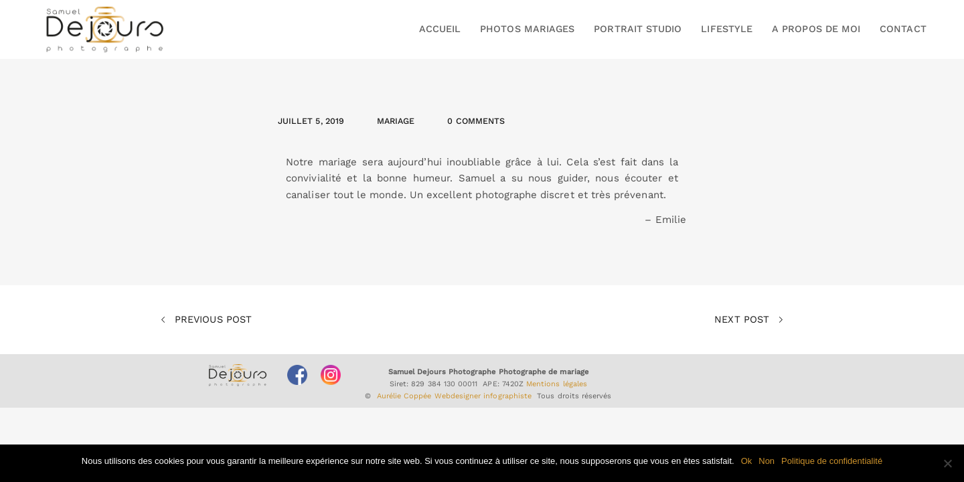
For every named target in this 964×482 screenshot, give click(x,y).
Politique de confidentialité (831, 461)
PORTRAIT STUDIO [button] (637, 28)
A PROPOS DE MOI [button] (816, 28)
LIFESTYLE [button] (726, 28)
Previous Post (206, 320)
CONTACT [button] (903, 28)
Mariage (395, 121)
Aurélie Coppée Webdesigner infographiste (454, 396)
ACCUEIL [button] (440, 28)
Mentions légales (556, 384)
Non (766, 461)
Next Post (748, 320)
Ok (746, 461)
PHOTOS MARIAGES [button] (527, 28)
